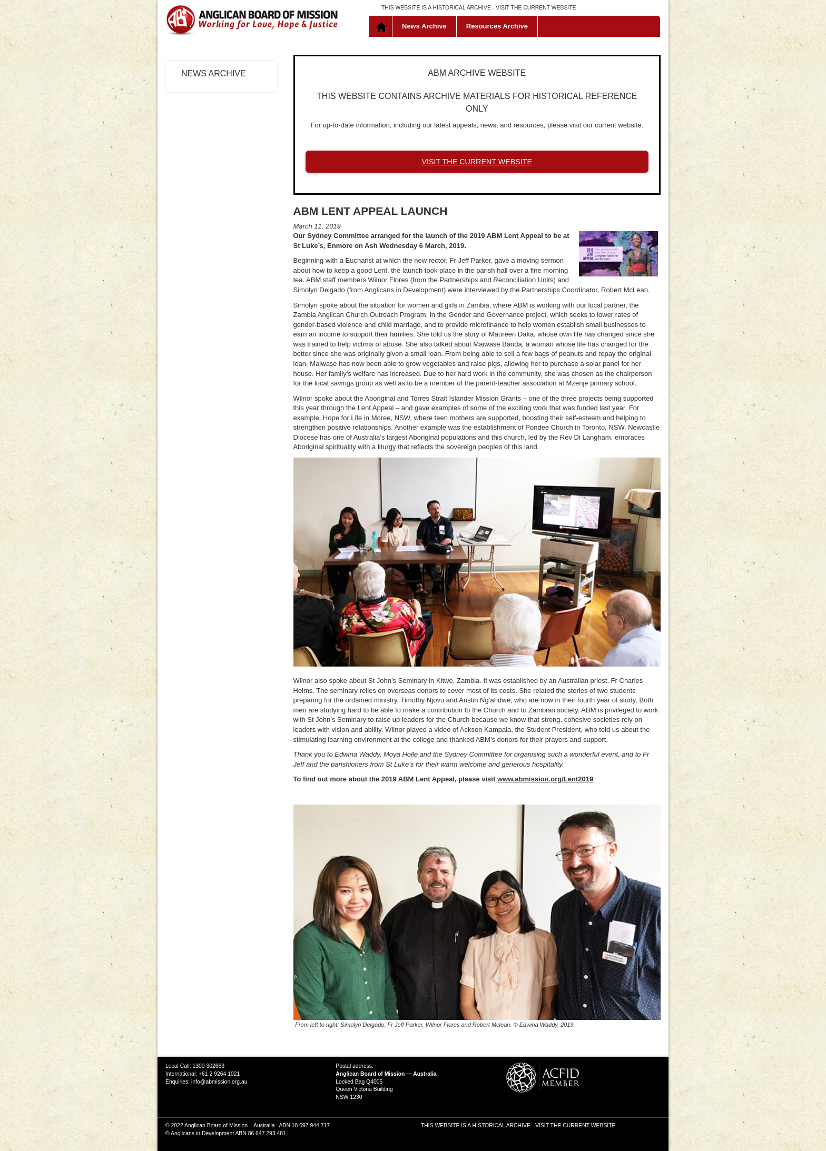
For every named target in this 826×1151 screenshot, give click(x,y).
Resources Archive (497, 26)
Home (382, 26)
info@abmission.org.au (219, 1082)
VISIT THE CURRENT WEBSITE (536, 8)
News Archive (424, 26)
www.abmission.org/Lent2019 (545, 779)
